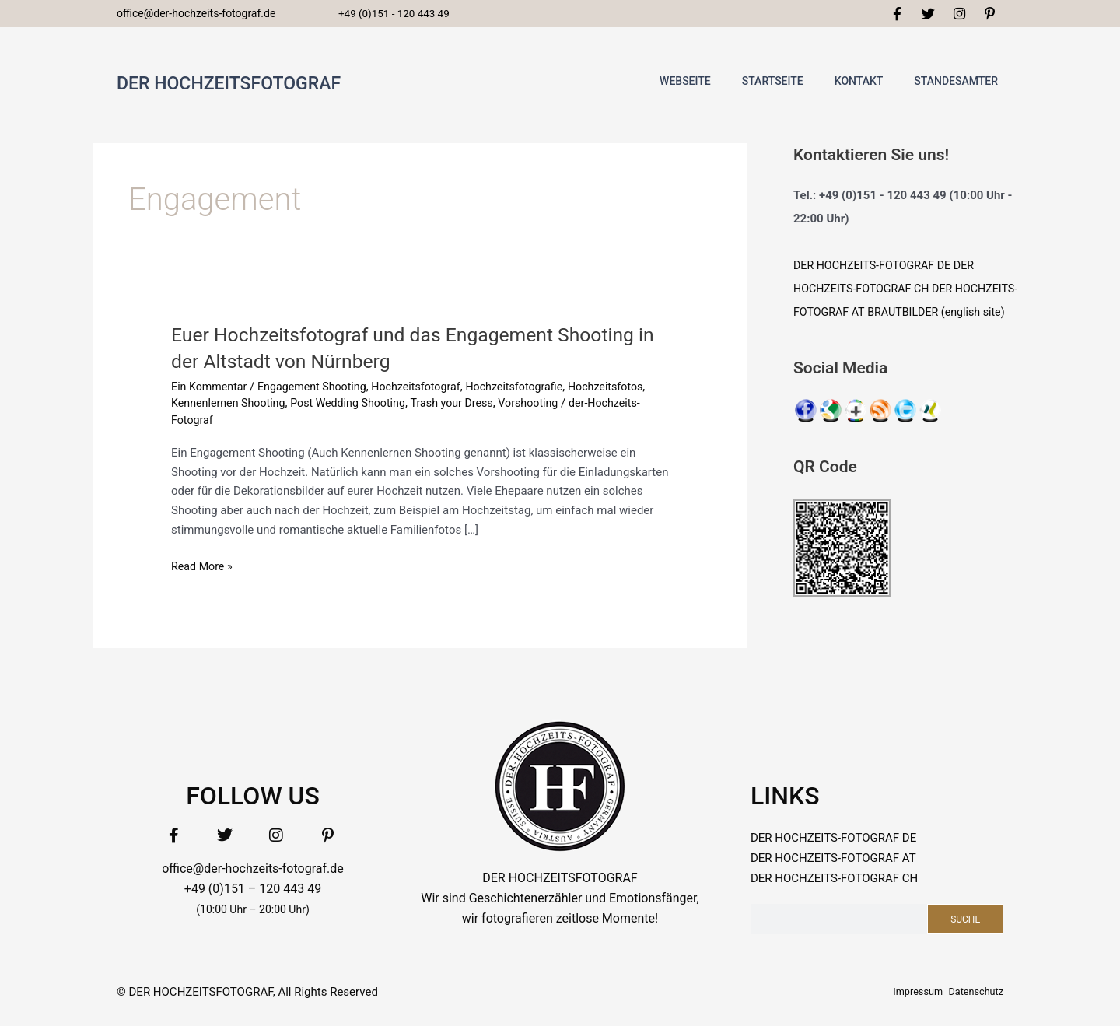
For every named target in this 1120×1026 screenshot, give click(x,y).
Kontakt (859, 85)
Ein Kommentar (211, 390)
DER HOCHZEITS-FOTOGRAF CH (834, 883)
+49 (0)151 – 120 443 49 (252, 893)
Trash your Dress (550, 408)
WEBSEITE (685, 85)
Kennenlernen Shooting (316, 408)
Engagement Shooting (318, 390)
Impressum (902, 996)
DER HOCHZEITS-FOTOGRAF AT (833, 863)
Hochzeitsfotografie (532, 390)
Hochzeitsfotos (210, 408)
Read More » (203, 569)
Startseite (772, 85)
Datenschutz (970, 996)
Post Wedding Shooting (441, 408)
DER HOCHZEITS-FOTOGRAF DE (876, 270)
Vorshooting (631, 408)
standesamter (956, 85)
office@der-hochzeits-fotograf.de (253, 873)
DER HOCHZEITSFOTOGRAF (263, 85)
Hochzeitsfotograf (428, 390)
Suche (965, 923)
